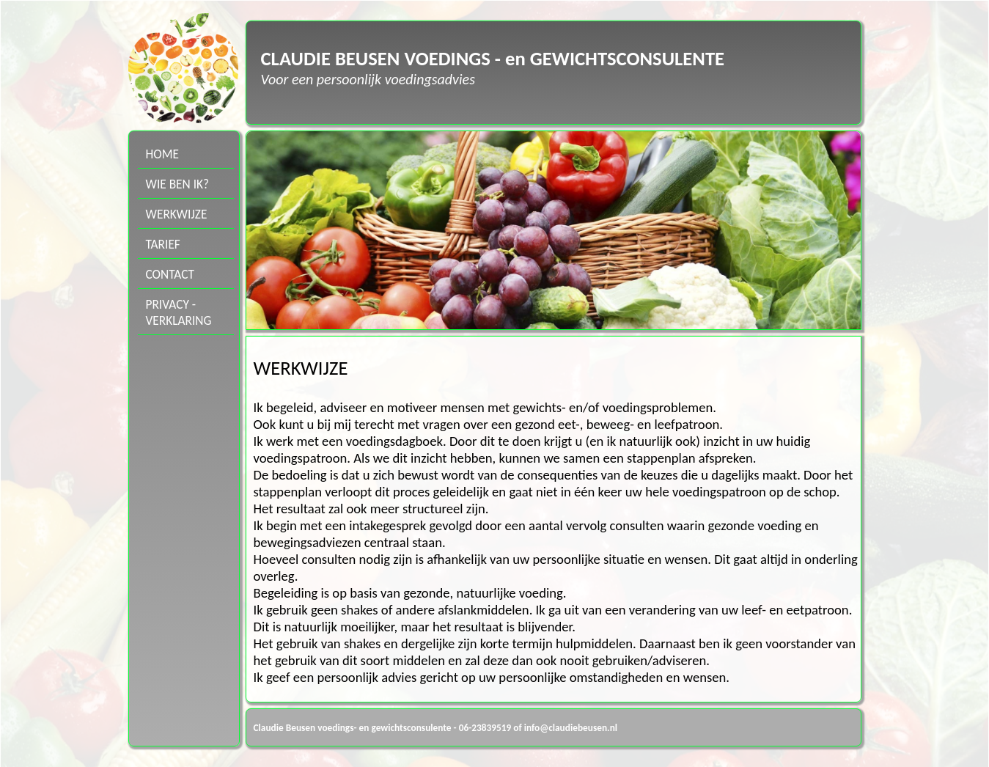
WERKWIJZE (176, 214)
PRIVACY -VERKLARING (179, 312)
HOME (163, 154)
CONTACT (170, 274)
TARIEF (163, 244)
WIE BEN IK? (178, 184)
